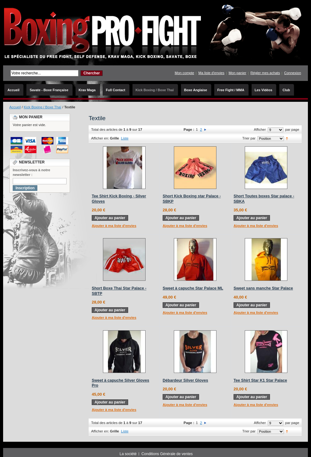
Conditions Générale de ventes (167, 454)
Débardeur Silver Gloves (185, 380)
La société (128, 454)
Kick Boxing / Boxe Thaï (42, 107)
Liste (124, 138)
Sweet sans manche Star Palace (263, 288)
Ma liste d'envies (211, 73)
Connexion (292, 73)
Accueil (15, 107)
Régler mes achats (265, 73)
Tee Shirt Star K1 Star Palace (260, 380)
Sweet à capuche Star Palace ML (193, 288)
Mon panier (237, 73)
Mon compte (184, 73)
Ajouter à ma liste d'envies (114, 226)
